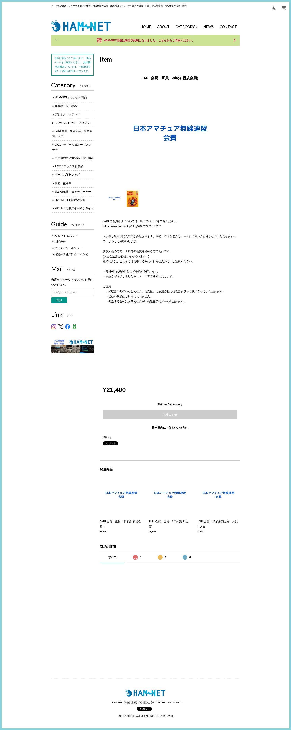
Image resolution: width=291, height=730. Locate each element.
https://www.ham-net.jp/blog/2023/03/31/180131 (132, 226)
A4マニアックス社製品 (69, 166)
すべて (112, 557)
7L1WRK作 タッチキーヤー (73, 191)
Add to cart (170, 414)
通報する (107, 437)
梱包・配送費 (63, 183)
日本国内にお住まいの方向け (170, 427)
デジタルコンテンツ (67, 114)
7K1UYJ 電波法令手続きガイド (74, 208)
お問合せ (60, 241)
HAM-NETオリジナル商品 (71, 97)
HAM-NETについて (66, 235)
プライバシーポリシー (68, 248)
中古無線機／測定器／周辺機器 (74, 158)
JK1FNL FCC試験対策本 (70, 199)
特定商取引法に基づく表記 (71, 254)
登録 (59, 300)
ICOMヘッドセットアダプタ (72, 122)
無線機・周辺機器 (66, 106)
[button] (186, 27)
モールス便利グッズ (67, 174)
